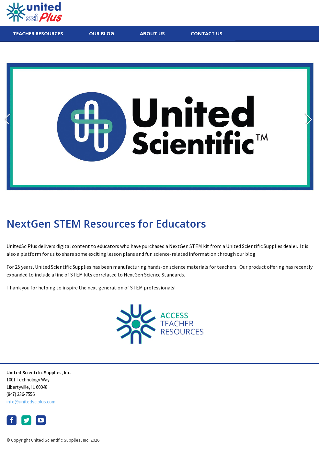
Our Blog (101, 33)
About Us (152, 33)
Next (310, 118)
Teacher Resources (38, 33)
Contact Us (206, 33)
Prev (9, 118)
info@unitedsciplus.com (30, 402)
